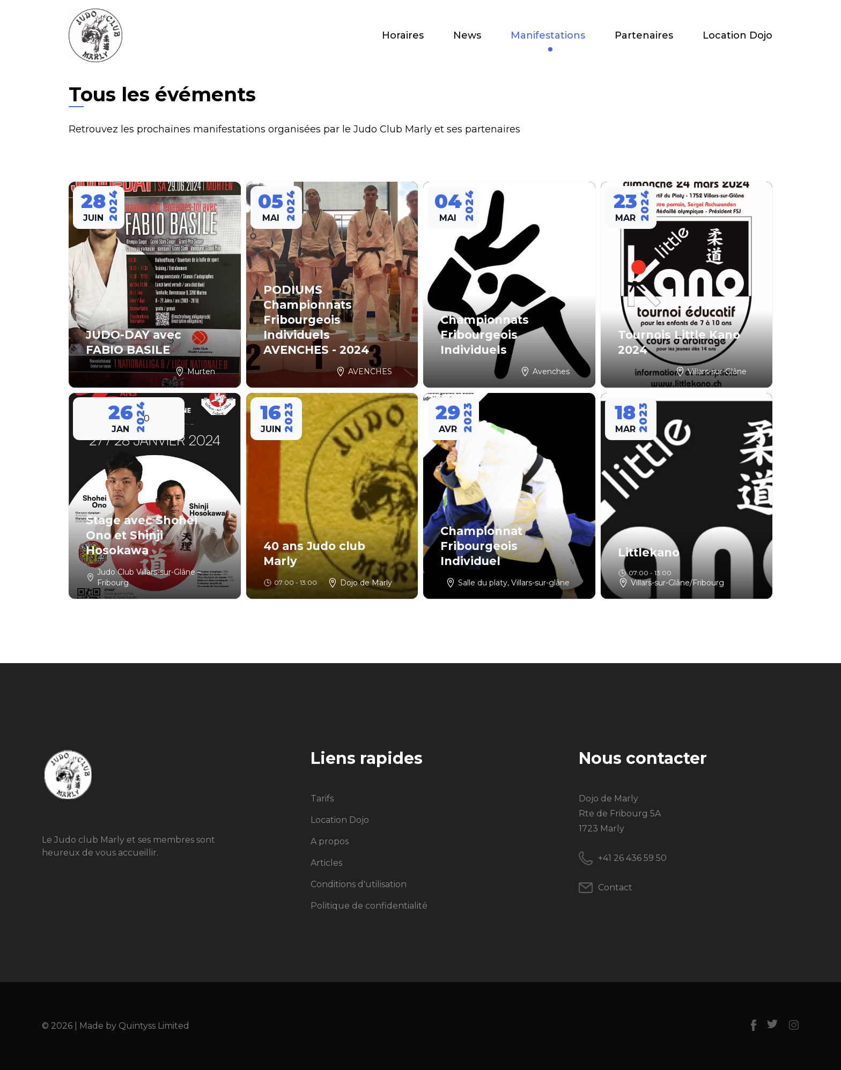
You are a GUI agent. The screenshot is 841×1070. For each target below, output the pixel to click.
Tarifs (322, 798)
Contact (615, 887)
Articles (326, 863)
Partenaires (644, 35)
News (467, 35)
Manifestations (548, 36)
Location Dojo (737, 35)
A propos (330, 841)
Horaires (403, 35)
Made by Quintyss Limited (134, 1026)
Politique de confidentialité (369, 906)
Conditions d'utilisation (359, 884)
